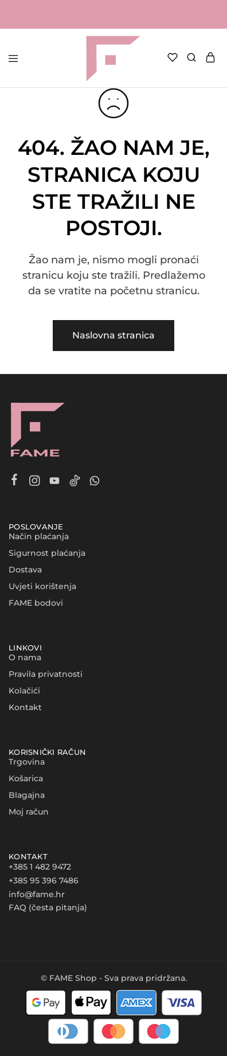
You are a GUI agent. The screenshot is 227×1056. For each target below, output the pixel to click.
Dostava (25, 569)
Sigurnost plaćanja (47, 553)
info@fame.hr (37, 894)
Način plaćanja (39, 536)
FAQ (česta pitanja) (48, 907)
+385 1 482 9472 (40, 867)
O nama (25, 657)
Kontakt (25, 707)
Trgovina (27, 762)
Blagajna (27, 795)
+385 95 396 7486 (44, 880)
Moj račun (29, 811)
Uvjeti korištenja (42, 586)
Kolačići (24, 690)
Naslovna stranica (113, 335)
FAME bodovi (36, 603)
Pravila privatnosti (46, 674)
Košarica (26, 778)
